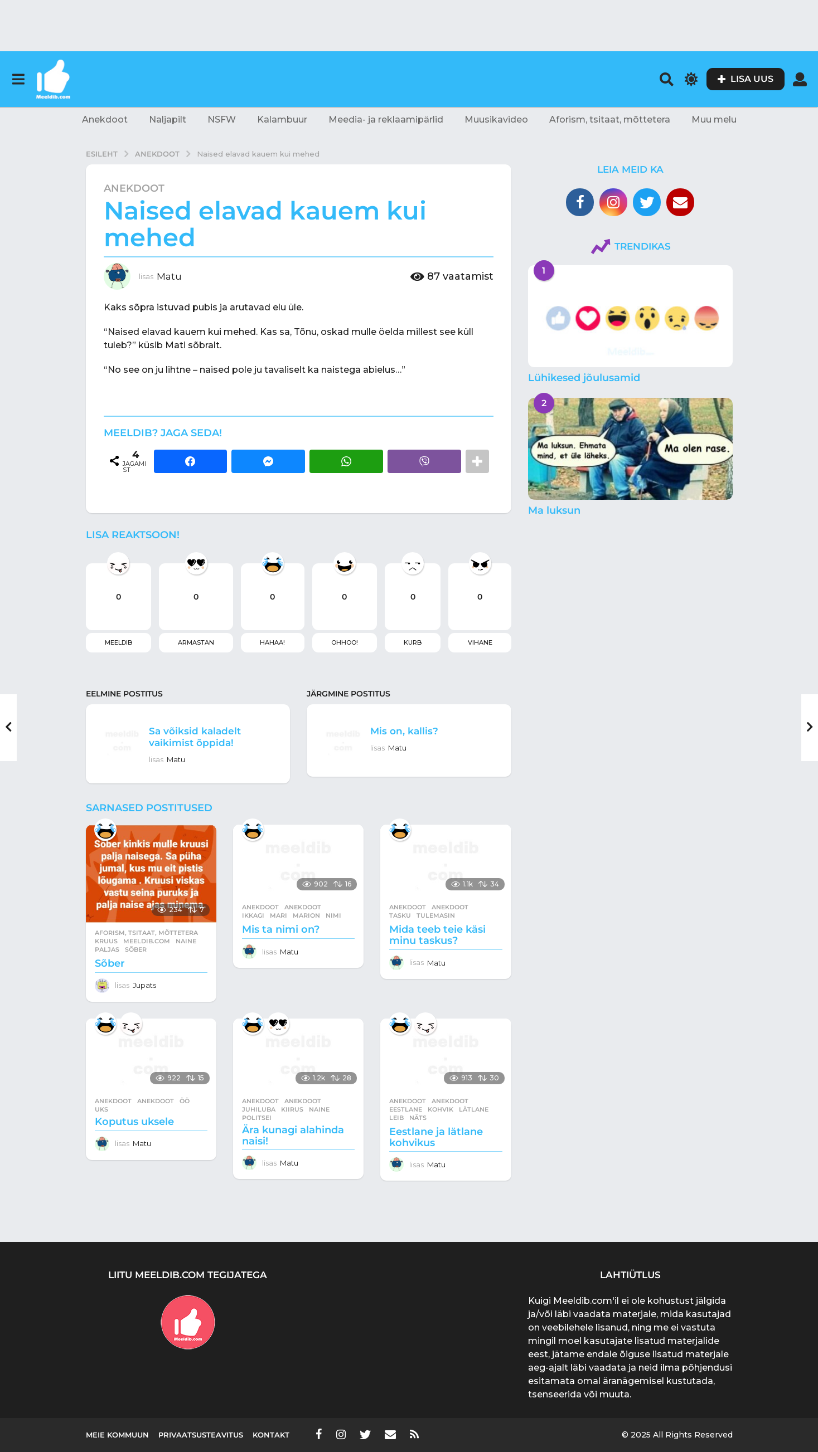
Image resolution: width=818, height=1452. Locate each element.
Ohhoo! (344, 642)
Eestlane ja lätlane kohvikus (436, 1137)
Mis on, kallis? (410, 730)
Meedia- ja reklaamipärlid (385, 119)
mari (278, 915)
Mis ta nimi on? (281, 929)
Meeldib (118, 642)
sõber (136, 949)
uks (101, 1109)
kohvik (440, 1109)
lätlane (473, 1109)
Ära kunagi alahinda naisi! (293, 1135)
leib (396, 1117)
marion (306, 915)
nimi (333, 915)
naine (186, 941)
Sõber (110, 963)
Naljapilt (167, 119)
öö (185, 1101)
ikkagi (253, 915)
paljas (107, 949)
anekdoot (302, 907)
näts (418, 1117)
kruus (106, 941)
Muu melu (714, 119)
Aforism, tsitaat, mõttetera (609, 119)
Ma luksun (554, 510)
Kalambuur (282, 119)
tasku (400, 915)
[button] (18, 79)
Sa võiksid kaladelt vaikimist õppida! (203, 736)
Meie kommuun (117, 1434)
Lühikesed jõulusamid (584, 378)
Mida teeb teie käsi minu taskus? (437, 935)
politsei (257, 1117)
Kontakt (271, 1434)
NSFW (221, 119)
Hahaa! (272, 642)
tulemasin (436, 915)
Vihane (480, 642)
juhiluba (258, 1109)
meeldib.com (146, 941)
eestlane (405, 1109)
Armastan (196, 642)
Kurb (413, 642)
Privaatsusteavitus (200, 1434)
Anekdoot (105, 119)
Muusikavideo (496, 119)
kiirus (292, 1109)
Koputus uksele (134, 1121)
